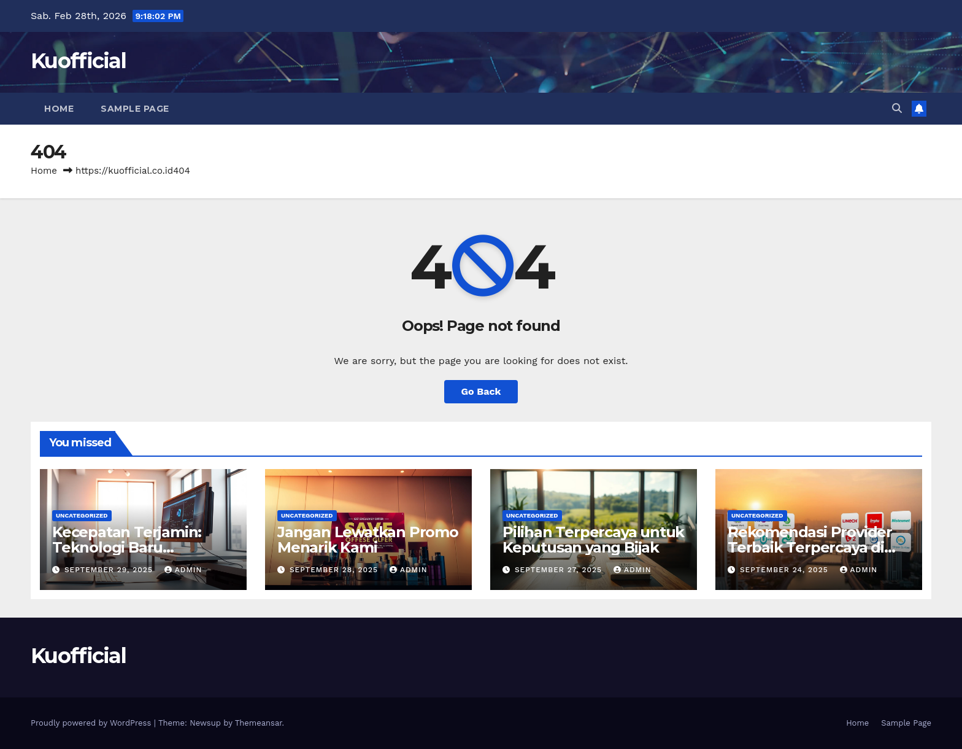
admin (183, 569)
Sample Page (135, 108)
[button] (897, 108)
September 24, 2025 (785, 569)
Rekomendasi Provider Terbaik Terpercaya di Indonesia (810, 547)
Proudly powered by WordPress (92, 723)
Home (59, 108)
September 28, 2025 (335, 569)
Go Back (481, 391)
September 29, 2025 (110, 569)
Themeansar (258, 723)
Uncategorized (82, 515)
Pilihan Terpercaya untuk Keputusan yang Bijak (593, 539)
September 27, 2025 (560, 569)
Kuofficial (78, 61)
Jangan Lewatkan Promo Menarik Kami (367, 539)
